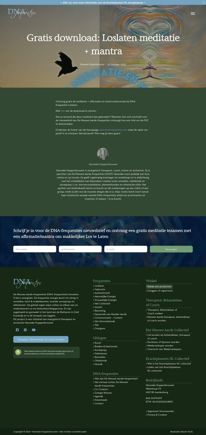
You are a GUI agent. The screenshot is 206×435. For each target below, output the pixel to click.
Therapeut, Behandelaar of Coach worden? (41, 339)
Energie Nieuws (103, 392)
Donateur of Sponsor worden (163, 341)
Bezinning (100, 310)
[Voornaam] (34, 249)
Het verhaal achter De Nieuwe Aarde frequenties (111, 383)
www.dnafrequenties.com (113, 129)
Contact (99, 403)
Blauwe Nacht (187, 432)
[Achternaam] (80, 249)
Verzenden (171, 249)
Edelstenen (101, 353)
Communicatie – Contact (108, 317)
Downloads (101, 399)
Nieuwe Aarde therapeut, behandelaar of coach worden (168, 318)
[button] (193, 13)
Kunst (98, 342)
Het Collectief (102, 303)
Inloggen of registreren (160, 290)
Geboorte (100, 289)
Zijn (97, 324)
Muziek (98, 363)
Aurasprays (101, 349)
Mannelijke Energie (105, 296)
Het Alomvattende (105, 321)
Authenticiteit (102, 292)
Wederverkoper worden (160, 345)
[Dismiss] (203, 2)
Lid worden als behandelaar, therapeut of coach (168, 336)
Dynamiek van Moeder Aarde (111, 314)
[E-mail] (125, 249)
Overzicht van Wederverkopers (164, 348)
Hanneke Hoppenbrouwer (92, 64)
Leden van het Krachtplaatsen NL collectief (164, 368)
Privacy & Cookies (157, 414)
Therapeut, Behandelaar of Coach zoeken (162, 311)
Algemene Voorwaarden (160, 411)
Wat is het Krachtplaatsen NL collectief (169, 363)
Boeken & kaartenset (106, 346)
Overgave (100, 328)
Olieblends (101, 360)
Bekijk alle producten (159, 286)
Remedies (100, 356)
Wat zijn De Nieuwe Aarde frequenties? (116, 378)
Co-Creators (101, 389)
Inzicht (98, 306)
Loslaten (99, 285)
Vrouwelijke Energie (106, 299)
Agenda (99, 396)
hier (70, 2)
